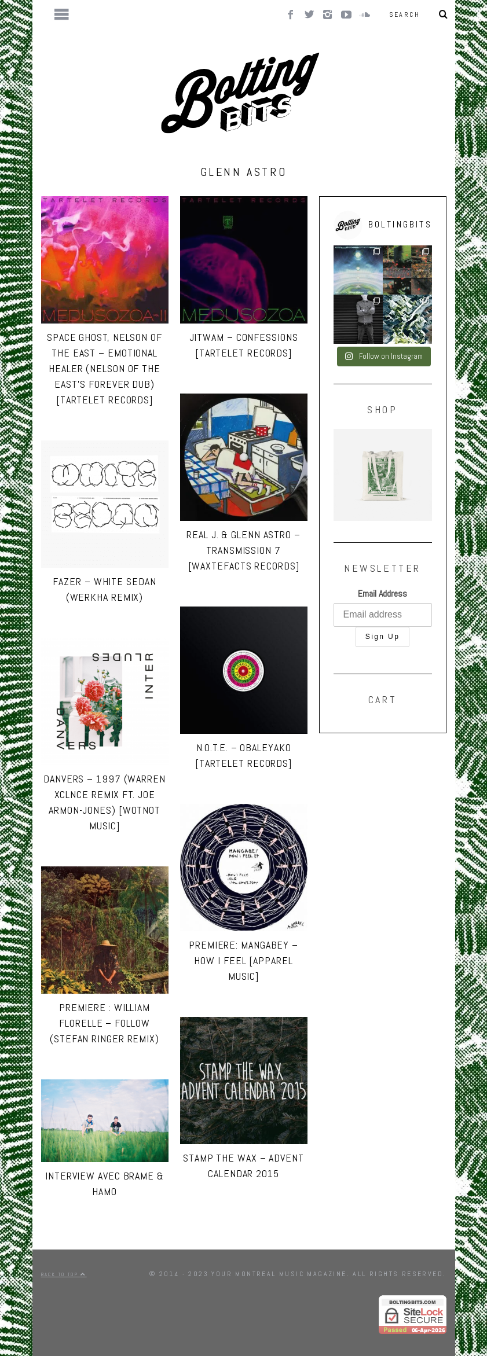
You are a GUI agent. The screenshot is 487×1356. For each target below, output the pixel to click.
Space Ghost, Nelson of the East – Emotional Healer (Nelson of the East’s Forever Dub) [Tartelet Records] (104, 368)
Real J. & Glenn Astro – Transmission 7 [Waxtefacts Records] (243, 550)
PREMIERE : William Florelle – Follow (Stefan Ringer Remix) (104, 1023)
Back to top (64, 1274)
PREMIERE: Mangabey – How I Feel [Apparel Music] (243, 960)
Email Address (382, 593)
